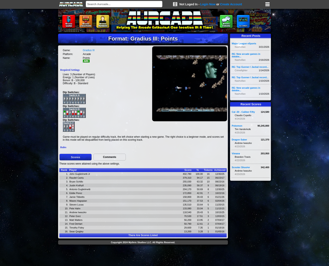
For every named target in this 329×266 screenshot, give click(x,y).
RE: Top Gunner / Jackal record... (250, 67)
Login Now (208, 4)
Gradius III (88, 50)
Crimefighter (241, 70)
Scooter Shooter (241, 167)
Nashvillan (240, 47)
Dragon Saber (239, 139)
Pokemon (237, 125)
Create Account (231, 4)
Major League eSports (244, 43)
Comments (109, 157)
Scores (75, 157)
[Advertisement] (143, 255)
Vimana (236, 153)
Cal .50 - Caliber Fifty (243, 112)
